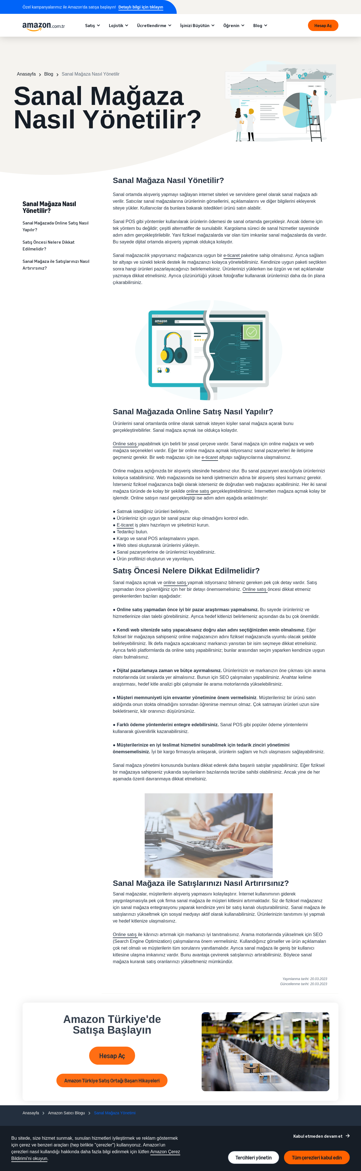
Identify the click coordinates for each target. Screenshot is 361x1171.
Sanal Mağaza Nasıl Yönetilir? (49, 207)
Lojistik (116, 25)
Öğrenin (231, 25)
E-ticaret (125, 525)
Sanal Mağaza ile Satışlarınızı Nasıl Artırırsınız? (56, 264)
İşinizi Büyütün (195, 25)
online (193, 491)
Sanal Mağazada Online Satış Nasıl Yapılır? (56, 226)
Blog (257, 25)
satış (132, 443)
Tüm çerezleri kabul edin (317, 1157)
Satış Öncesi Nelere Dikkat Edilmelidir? (48, 245)
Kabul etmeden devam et (317, 1136)
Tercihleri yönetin (253, 1157)
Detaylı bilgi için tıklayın (140, 7)
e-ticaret (231, 255)
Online (120, 443)
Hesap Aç (323, 25)
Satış (90, 25)
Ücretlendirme (151, 25)
